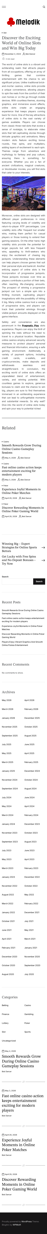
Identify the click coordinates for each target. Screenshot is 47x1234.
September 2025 (10, 735)
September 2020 (32, 965)
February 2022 (31, 903)
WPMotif (17, 1224)
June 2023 (29, 850)
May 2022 (29, 894)
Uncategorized (9, 1040)
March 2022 (7, 903)
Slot (5, 33)
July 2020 (29, 974)
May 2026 (6, 700)
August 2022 (8, 894)
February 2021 (8, 947)
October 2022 (31, 886)
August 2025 (30, 735)
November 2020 (32, 956)
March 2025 (7, 762)
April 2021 (6, 939)
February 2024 (31, 815)
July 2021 (28, 921)
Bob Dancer (30, 54)
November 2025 (9, 726)
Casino (6, 442)
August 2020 (8, 974)
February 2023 (31, 868)
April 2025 (29, 753)
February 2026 (31, 709)
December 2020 (9, 956)
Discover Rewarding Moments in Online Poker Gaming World (19, 1184)
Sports (27, 1032)
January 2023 (8, 877)
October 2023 (31, 833)
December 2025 (32, 718)
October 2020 (8, 965)
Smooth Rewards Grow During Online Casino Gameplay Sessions (21, 449)
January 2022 (8, 912)
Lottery (5, 1023)
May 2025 (6, 753)
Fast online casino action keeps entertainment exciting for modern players (21, 471)
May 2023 (6, 859)
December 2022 (32, 877)
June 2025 (29, 744)
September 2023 (10, 841)
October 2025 (30, 726)
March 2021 (29, 939)
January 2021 (30, 947)
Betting (5, 1005)
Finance (5, 1014)
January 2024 (8, 824)
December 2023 (32, 824)
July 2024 (6, 797)
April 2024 (29, 806)
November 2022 (9, 886)
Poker (5, 485)
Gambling (28, 1014)
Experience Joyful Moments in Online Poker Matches (18, 1145)
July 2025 (6, 744)
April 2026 (29, 700)
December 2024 (32, 771)
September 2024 (10, 788)
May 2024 (6, 806)
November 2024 (9, 780)
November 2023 (9, 833)
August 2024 (30, 788)
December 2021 (31, 912)
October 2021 (8, 921)
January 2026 (8, 718)
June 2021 (6, 930)
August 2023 (30, 841)
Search (5, 576)
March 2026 (7, 709)
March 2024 (7, 815)
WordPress (26, 1221)
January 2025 (8, 771)
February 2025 (31, 762)
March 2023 (7, 868)
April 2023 (29, 859)
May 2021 (28, 930)
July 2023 (6, 850)
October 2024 (31, 780)
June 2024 (29, 797)
